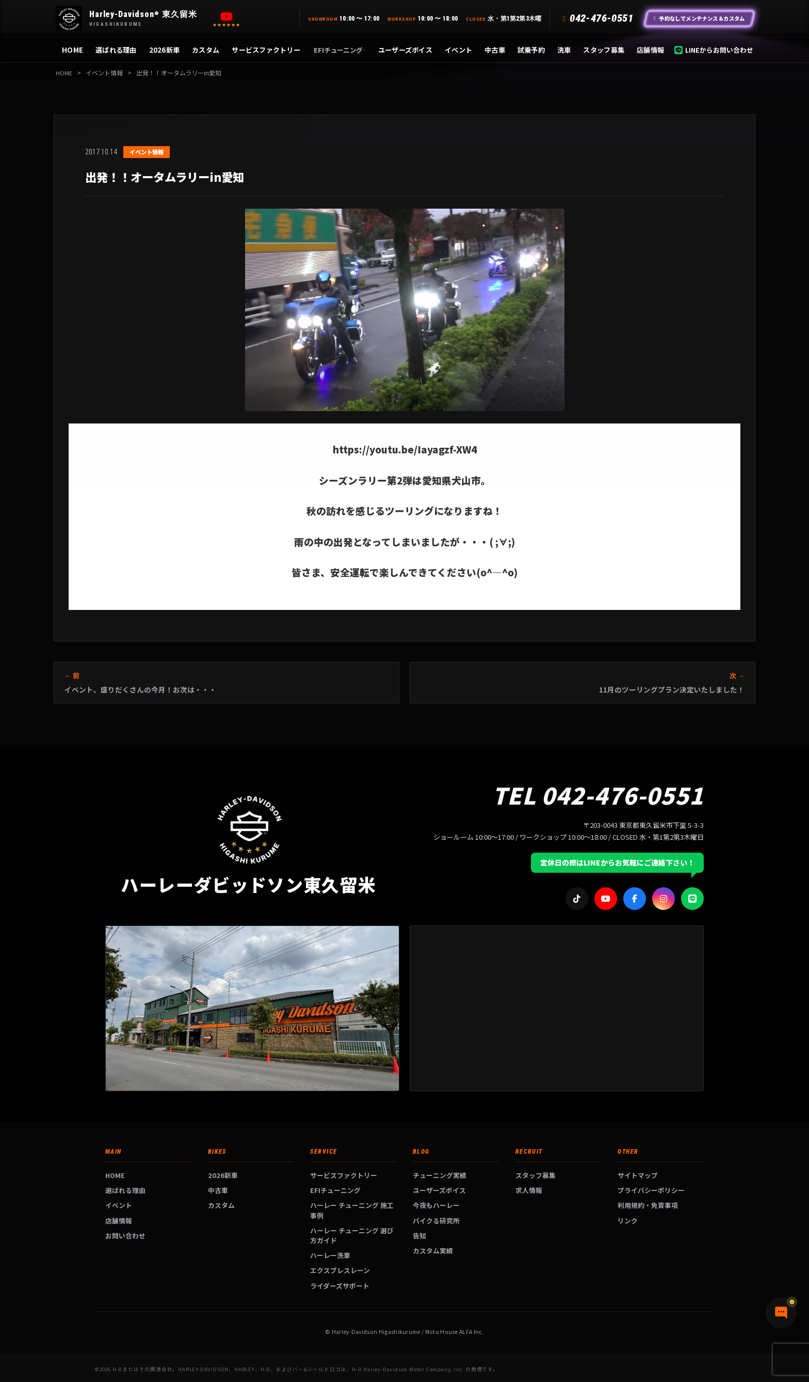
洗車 (564, 50)
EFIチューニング (339, 50)
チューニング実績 (439, 1175)
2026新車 (164, 50)
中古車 (494, 50)
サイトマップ (638, 1175)
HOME (72, 50)
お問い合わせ (125, 1235)
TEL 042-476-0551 (598, 794)
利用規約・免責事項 (648, 1205)
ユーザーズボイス (405, 50)
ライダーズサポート (339, 1286)
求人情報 (528, 1190)
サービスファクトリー (266, 50)
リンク (628, 1221)
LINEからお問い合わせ (713, 50)
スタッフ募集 (603, 50)
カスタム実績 (433, 1250)
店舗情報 (650, 50)
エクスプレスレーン (340, 1270)
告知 (419, 1235)
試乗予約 (531, 50)
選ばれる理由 (116, 50)
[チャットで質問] (752, 1356)
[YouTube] (226, 16)
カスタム (205, 50)
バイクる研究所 (436, 1221)
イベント (458, 50)
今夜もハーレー (436, 1205)
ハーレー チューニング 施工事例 (352, 1210)
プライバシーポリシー (651, 1190)
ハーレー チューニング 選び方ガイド (352, 1235)
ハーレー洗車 (330, 1255)
